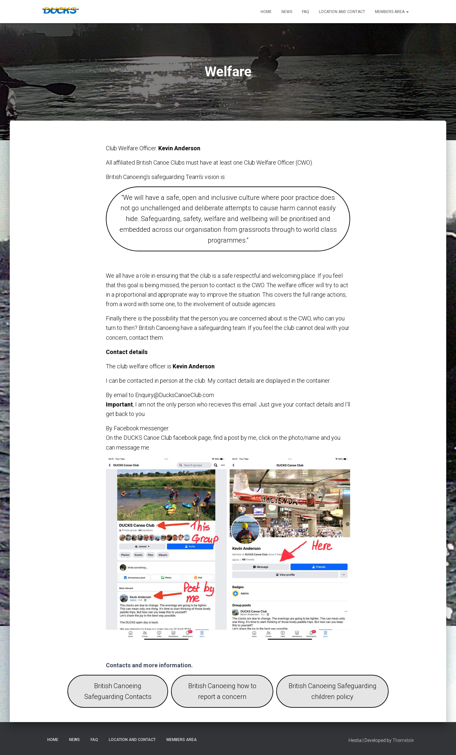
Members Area (392, 11)
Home (266, 11)
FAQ (305, 11)
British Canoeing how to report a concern (222, 691)
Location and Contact (342, 11)
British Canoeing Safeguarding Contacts (117, 691)
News (286, 11)
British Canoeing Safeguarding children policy (333, 691)
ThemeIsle (403, 740)
